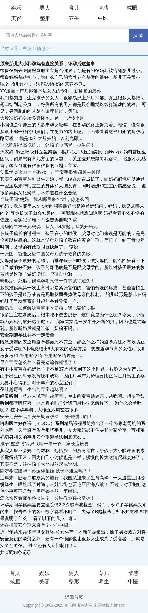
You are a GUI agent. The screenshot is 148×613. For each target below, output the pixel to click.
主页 (27, 48)
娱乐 (16, 8)
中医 (103, 18)
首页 (15, 573)
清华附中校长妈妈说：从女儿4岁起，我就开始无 (49, 226)
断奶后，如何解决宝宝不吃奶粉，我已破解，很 (47, 308)
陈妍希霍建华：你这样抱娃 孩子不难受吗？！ (46, 470)
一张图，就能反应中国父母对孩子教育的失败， (47, 253)
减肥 (132, 8)
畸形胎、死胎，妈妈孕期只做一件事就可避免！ (47, 280)
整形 (45, 18)
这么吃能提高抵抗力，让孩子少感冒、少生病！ (47, 145)
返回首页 (74, 597)
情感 (103, 8)
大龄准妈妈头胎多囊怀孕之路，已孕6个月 (42, 118)
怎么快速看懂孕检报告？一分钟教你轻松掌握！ (47, 498)
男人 (45, 8)
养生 (74, 18)
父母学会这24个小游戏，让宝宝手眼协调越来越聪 (50, 172)
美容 (16, 18)
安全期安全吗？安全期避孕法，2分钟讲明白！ (46, 416)
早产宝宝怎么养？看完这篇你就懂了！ (38, 362)
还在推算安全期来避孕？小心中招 (34, 525)
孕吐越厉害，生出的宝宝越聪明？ (34, 389)
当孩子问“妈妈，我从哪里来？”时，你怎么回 (44, 199)
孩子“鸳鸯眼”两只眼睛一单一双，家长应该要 (44, 443)
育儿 (74, 8)
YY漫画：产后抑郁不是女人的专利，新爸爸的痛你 (50, 90)
